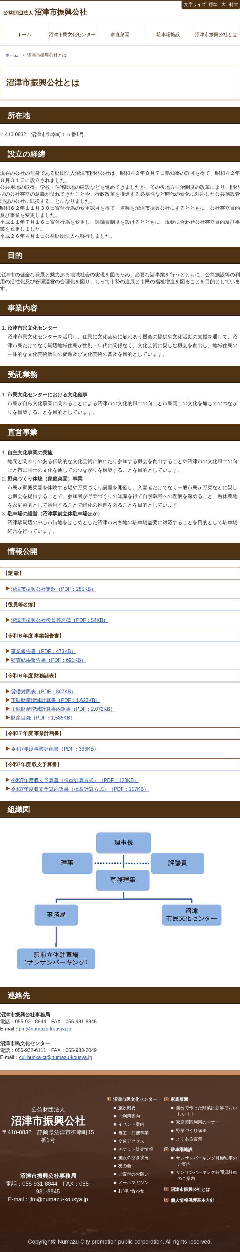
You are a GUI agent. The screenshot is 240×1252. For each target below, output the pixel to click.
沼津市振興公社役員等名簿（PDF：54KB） (59, 620)
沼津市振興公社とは (216, 34)
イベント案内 (131, 1124)
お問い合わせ (131, 1190)
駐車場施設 (168, 34)
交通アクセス (131, 1141)
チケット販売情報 (135, 1149)
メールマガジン (133, 1182)
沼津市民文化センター (72, 34)
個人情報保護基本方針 (192, 1200)
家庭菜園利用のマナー (198, 1122)
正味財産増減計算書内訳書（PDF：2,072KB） (63, 709)
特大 (233, 4)
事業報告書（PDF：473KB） (43, 651)
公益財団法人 (45, 12)
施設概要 (127, 1107)
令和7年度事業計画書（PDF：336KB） (55, 749)
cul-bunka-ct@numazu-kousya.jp (55, 1057)
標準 (213, 4)
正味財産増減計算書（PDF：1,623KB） (55, 700)
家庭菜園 (120, 34)
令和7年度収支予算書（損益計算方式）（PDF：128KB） (75, 780)
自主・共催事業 (133, 1132)
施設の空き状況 (133, 1157)
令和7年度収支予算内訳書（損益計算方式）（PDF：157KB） (80, 789)
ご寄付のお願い (133, 1174)
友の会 (124, 1165)
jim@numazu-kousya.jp (45, 1028)
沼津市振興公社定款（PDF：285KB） (53, 589)
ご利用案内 (129, 1116)
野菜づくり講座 (191, 1130)
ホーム (24, 34)
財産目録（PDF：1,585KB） (43, 717)
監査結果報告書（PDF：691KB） (48, 660)
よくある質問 (189, 1138)
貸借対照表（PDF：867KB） (43, 691)
